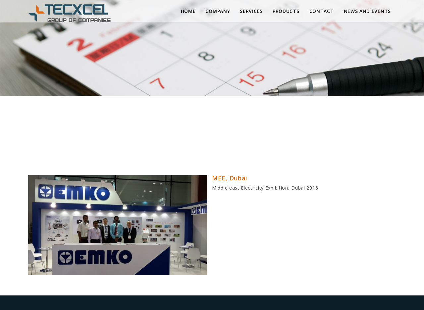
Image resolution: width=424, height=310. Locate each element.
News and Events (367, 11)
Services (251, 11)
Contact (321, 11)
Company (217, 11)
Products (286, 11)
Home (188, 11)
